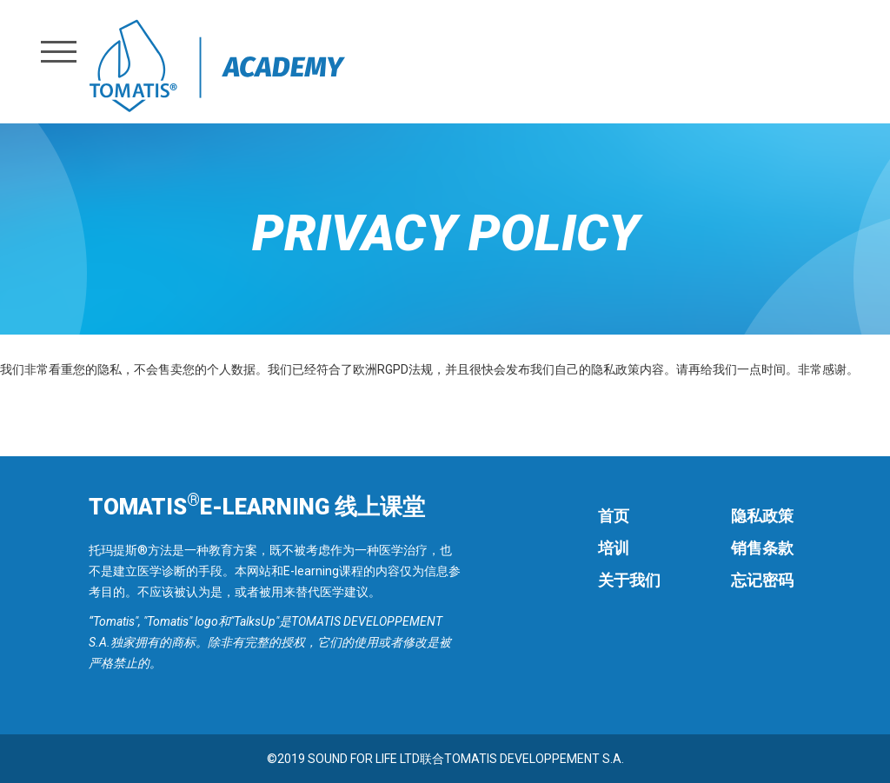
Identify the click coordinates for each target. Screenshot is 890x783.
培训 (613, 548)
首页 (613, 516)
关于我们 (629, 580)
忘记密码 (762, 580)
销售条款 (762, 548)
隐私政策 (762, 516)
